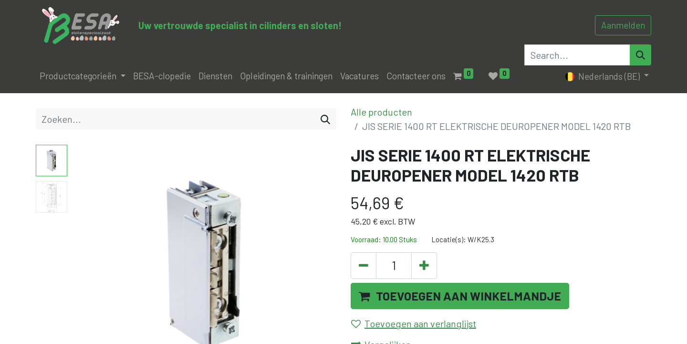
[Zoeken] (325, 118)
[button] (460, 296)
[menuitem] (162, 76)
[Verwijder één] (363, 265)
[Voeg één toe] (424, 265)
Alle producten (381, 112)
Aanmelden (623, 25)
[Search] (640, 54)
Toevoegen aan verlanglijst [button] (413, 323)
